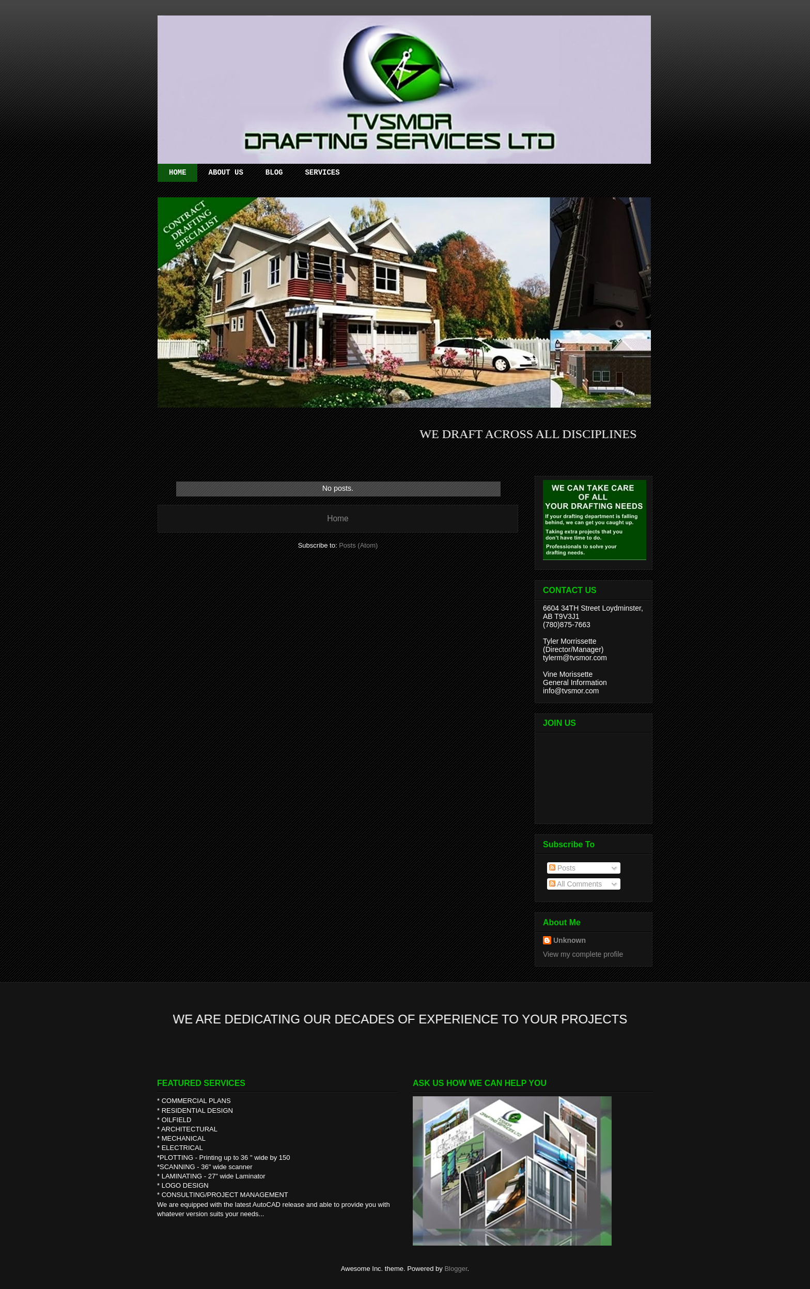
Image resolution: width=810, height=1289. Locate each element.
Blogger (455, 1268)
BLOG (274, 172)
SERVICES (322, 172)
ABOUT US (226, 172)
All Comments (575, 884)
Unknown (569, 940)
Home (338, 518)
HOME (177, 172)
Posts (562, 868)
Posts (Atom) (358, 545)
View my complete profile (583, 954)
